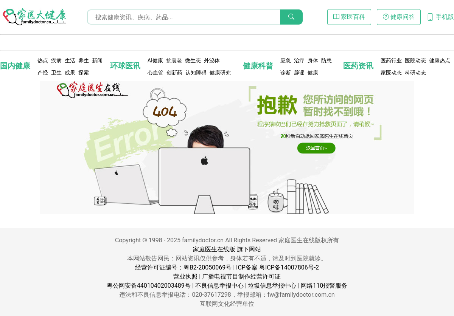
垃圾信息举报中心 (272, 285)
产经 (42, 73)
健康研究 (220, 73)
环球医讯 (125, 65)
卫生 (56, 73)
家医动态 (391, 73)
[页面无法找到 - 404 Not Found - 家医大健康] (34, 17)
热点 (42, 60)
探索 (83, 73)
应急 (285, 60)
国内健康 (15, 65)
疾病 (56, 60)
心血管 (155, 73)
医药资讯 (358, 65)
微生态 (193, 60)
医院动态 (415, 60)
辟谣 (299, 73)
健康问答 (399, 16)
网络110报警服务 (324, 285)
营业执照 (185, 276)
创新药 (174, 73)
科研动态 (415, 73)
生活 (70, 60)
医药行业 (391, 60)
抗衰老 (174, 60)
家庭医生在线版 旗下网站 (227, 249)
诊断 (285, 73)
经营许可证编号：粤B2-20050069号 (183, 267)
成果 (70, 73)
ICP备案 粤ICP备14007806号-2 (277, 267)
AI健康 (155, 60)
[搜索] (291, 17)
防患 (326, 60)
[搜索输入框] (195, 17)
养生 (83, 60)
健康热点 (439, 60)
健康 (313, 73)
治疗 (299, 60)
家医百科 (349, 16)
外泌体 (212, 60)
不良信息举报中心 (219, 285)
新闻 (97, 60)
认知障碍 (196, 73)
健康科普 (258, 65)
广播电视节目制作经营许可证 (241, 276)
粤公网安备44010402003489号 (149, 285)
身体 (313, 60)
